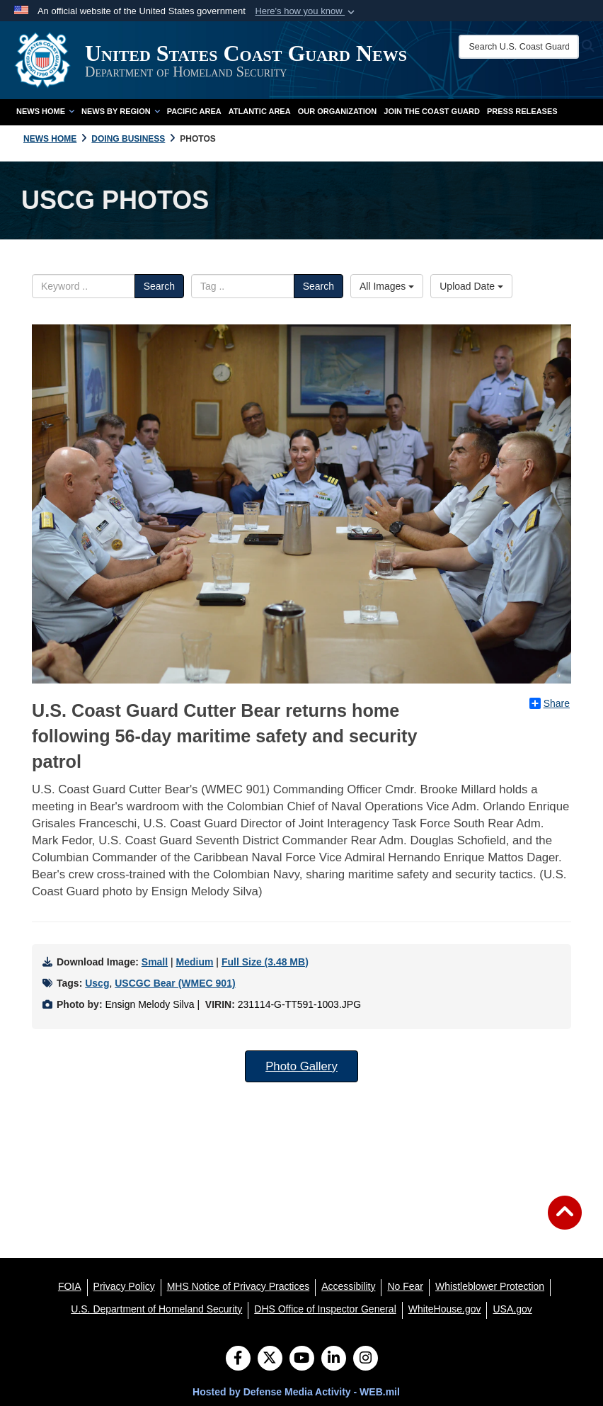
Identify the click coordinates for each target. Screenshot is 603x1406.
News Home (45, 111)
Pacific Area (194, 111)
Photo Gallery (301, 1066)
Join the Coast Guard (432, 111)
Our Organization (337, 111)
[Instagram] (365, 1359)
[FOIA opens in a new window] (69, 1286)
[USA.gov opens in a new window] (512, 1309)
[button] (306, 11)
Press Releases (522, 111)
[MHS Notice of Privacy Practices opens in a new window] (238, 1286)
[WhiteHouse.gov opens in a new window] (444, 1309)
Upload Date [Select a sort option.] (471, 286)
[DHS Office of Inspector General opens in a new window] (325, 1309)
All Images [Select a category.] (387, 286)
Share (549, 703)
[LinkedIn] (333, 1359)
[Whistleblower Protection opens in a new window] (489, 1286)
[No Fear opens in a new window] (405, 1286)
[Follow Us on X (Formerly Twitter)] (270, 1359)
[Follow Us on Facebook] (238, 1359)
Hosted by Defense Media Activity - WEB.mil (296, 1392)
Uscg (97, 983)
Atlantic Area (260, 111)
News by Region (120, 111)
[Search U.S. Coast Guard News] (519, 47)
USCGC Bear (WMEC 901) (175, 983)
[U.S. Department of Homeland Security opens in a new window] (156, 1309)
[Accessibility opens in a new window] (348, 1286)
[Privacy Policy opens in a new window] (124, 1286)
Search (159, 286)
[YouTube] (301, 1359)
